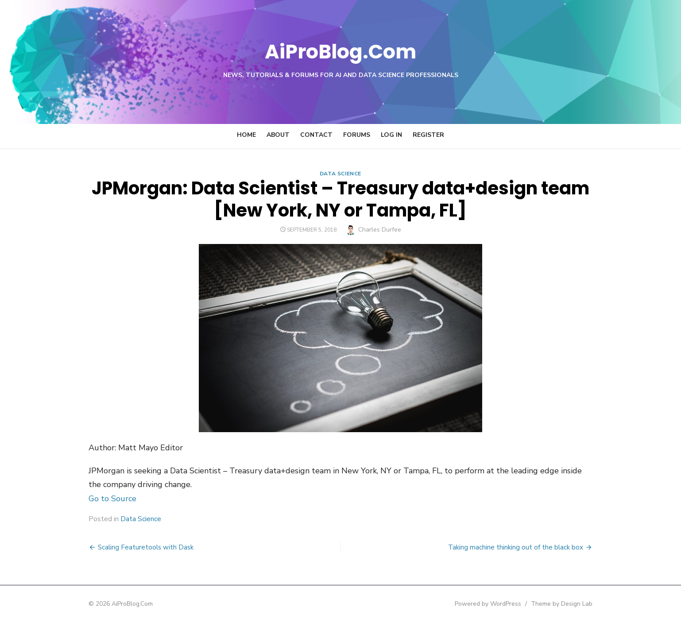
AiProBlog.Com (340, 51)
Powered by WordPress (493, 604)
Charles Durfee (379, 229)
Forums (356, 135)
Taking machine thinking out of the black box (520, 547)
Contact (316, 135)
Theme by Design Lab (566, 604)
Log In (391, 135)
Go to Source (108, 498)
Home (246, 135)
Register (428, 135)
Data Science (340, 173)
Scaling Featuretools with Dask (141, 547)
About (278, 135)
